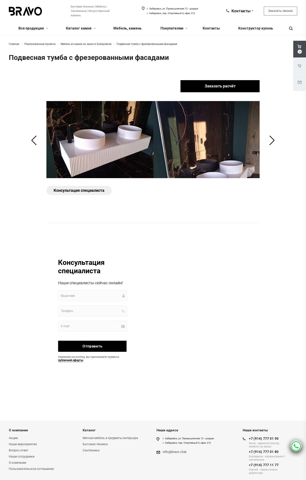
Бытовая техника (95, 444)
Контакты (211, 28)
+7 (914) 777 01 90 (268, 442)
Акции (13, 438)
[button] (34, 140)
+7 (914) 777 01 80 (268, 455)
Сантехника (91, 450)
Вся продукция (33, 28)
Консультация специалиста (79, 190)
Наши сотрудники (22, 456)
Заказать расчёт (220, 86)
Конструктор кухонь (255, 28)
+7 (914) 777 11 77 (268, 468)
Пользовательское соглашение (31, 469)
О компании (18, 430)
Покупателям (174, 28)
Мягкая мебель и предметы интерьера (110, 438)
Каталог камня (81, 28)
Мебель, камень (127, 28)
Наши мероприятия (23, 444)
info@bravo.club (174, 452)
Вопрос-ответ (18, 450)
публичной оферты (70, 360)
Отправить (92, 346)
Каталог (89, 430)
